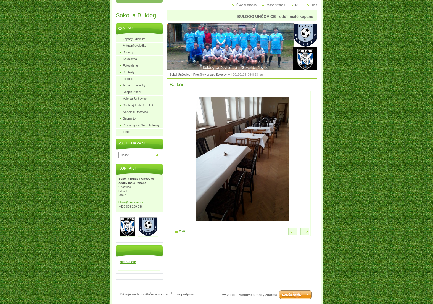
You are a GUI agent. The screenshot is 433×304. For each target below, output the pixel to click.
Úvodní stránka (246, 5)
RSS (298, 5)
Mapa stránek (276, 5)
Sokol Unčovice (180, 74)
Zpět (182, 231)
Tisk (314, 5)
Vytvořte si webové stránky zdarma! (250, 295)
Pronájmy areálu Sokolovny (211, 74)
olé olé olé (128, 262)
